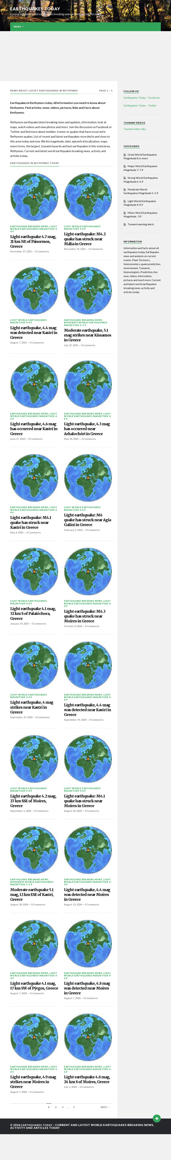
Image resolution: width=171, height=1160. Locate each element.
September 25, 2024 (22, 732)
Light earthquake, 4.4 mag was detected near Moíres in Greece (87, 914)
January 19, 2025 (20, 636)
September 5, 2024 (21, 828)
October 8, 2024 (73, 639)
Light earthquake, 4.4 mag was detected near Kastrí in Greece (33, 336)
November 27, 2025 (21, 254)
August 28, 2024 (73, 828)
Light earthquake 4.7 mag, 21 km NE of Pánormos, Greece (31, 243)
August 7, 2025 (19, 347)
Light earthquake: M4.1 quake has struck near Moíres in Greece (87, 817)
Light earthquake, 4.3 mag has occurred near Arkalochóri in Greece (87, 435)
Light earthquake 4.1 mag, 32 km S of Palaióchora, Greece (31, 625)
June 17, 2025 (18, 446)
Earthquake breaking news (29, 226)
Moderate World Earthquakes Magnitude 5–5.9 (85, 326)
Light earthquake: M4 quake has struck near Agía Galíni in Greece (86, 529)
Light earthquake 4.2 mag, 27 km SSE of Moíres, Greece (31, 817)
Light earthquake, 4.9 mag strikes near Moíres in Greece (31, 1106)
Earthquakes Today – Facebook (142, 97)
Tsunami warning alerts (141, 224)
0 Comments (44, 254)
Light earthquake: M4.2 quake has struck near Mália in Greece (88, 240)
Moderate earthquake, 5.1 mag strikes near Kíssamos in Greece (86, 339)
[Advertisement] (85, 56)
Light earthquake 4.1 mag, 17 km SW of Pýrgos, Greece (31, 1010)
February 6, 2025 (74, 540)
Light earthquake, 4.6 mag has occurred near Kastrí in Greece (33, 435)
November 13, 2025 (75, 251)
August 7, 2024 (19, 1021)
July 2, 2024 (71, 1117)
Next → (106, 1133)
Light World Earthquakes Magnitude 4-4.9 (34, 229)
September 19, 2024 (76, 735)
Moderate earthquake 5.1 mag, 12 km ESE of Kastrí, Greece (32, 914)
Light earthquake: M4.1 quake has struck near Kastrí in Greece (33, 531)
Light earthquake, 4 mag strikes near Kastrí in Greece (33, 721)
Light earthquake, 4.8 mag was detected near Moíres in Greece (87, 1010)
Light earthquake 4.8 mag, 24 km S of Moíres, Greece (85, 1106)
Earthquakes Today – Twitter (140, 105)
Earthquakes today (36, 8)
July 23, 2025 (71, 350)
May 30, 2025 (72, 446)
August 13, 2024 (73, 925)
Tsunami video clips (135, 128)
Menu (17, 26)
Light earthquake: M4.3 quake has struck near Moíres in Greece (88, 627)
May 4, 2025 (17, 542)
